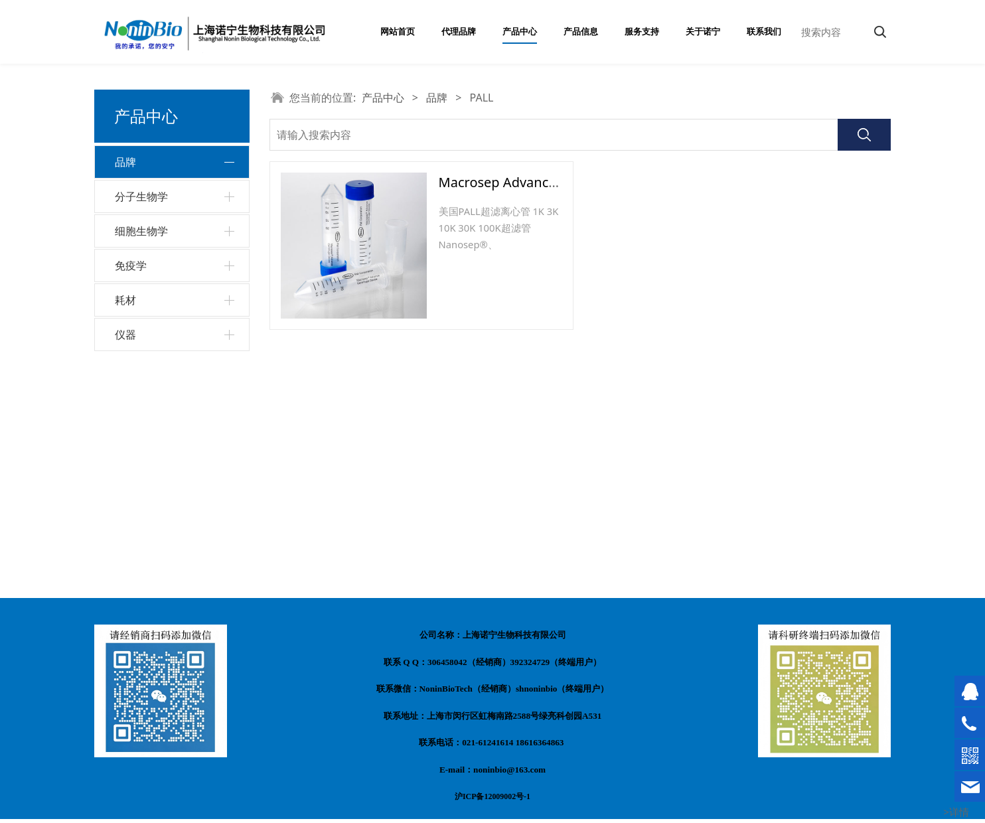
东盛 (133, 239)
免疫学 (131, 482)
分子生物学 (141, 413)
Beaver (139, 309)
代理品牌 (458, 31)
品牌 (125, 162)
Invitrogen (146, 263)
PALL (134, 333)
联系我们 (764, 31)
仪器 (125, 551)
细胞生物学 (141, 448)
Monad (139, 216)
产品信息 (581, 31)
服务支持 (642, 31)
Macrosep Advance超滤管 (517, 182)
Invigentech (150, 380)
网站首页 (397, 31)
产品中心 (519, 31)
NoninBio (144, 193)
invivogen (145, 356)
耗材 (125, 517)
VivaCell (141, 286)
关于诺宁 (703, 31)
